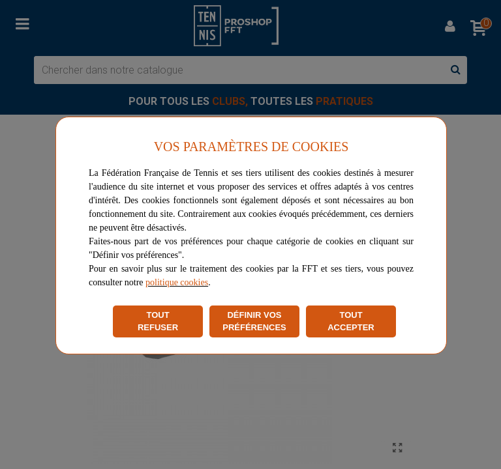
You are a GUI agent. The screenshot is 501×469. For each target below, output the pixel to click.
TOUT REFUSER (158, 321)
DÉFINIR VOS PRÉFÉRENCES (254, 321)
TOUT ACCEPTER (350, 321)
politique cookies (176, 282)
